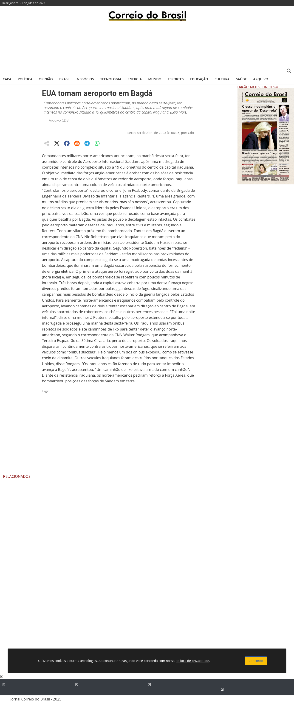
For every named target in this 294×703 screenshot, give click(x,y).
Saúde (241, 79)
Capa (7, 79)
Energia (135, 79)
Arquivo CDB (59, 120)
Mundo (154, 79)
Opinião (46, 79)
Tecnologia (110, 79)
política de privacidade (192, 661)
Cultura (222, 79)
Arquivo (260, 79)
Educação (199, 79)
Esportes (176, 79)
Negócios (85, 79)
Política (25, 79)
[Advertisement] (147, 47)
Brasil (64, 79)
